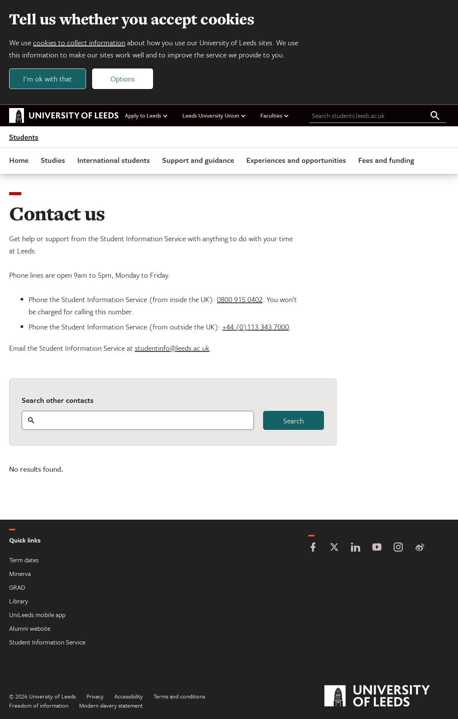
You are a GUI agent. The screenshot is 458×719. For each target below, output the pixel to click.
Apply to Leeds (146, 115)
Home (19, 160)
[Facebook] (313, 548)
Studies (53, 160)
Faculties (274, 115)
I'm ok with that (47, 78)
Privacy (95, 696)
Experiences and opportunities (296, 160)
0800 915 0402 (240, 299)
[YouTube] (377, 548)
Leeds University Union (214, 115)
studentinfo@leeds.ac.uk (172, 348)
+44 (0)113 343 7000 (255, 326)
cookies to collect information (79, 42)
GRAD (17, 587)
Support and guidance (198, 160)
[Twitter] (334, 548)
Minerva (20, 573)
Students (23, 137)
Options (122, 78)
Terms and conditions (179, 696)
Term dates (24, 560)
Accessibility (128, 696)
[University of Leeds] (386, 696)
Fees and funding (386, 160)
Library (18, 601)
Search (293, 420)
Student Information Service (47, 642)
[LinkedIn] (355, 548)
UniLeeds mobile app (37, 614)
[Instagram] (398, 548)
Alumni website (29, 628)
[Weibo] (419, 548)
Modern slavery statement (111, 705)
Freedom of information (39, 705)
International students (113, 160)
